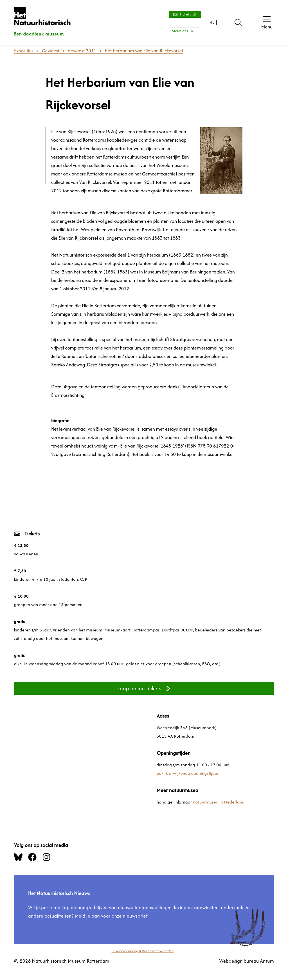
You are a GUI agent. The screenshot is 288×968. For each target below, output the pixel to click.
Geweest (50, 50)
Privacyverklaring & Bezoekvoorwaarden (143, 951)
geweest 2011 (82, 50)
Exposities (23, 50)
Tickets (185, 14)
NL (212, 22)
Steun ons (183, 31)
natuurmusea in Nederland (218, 802)
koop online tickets (143, 688)
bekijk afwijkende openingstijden (188, 773)
